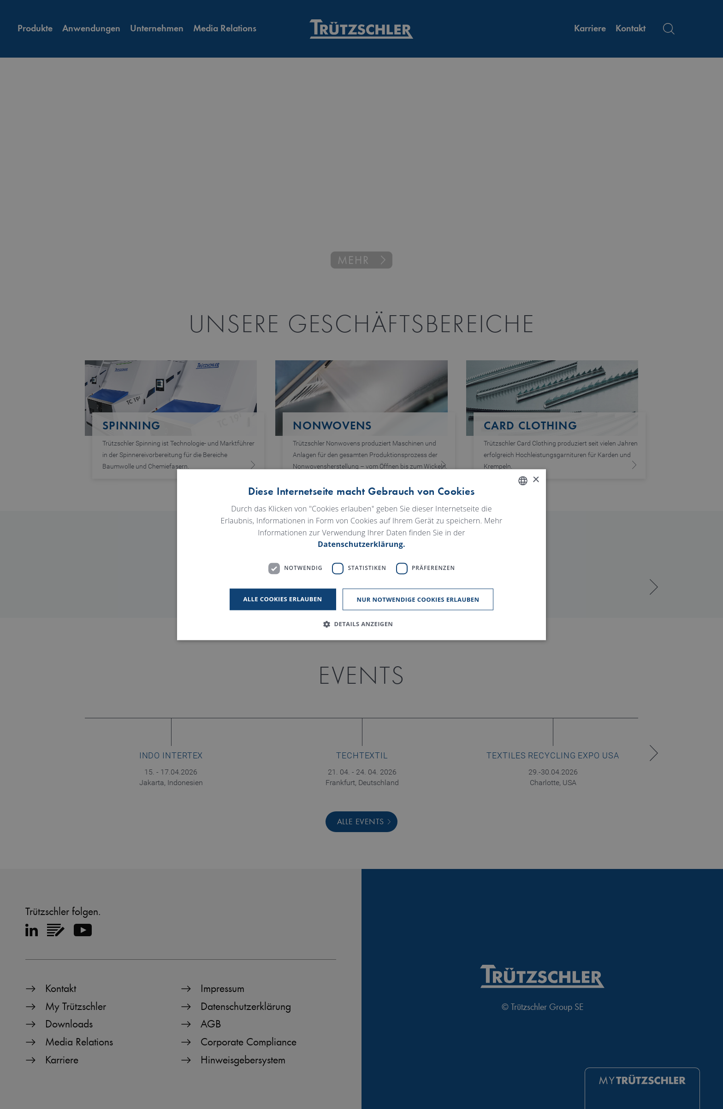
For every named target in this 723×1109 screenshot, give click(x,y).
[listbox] (522, 480)
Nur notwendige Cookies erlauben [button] (418, 599)
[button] (361, 623)
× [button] (535, 479)
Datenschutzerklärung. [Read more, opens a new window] (361, 545)
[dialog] (361, 554)
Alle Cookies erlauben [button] (282, 599)
